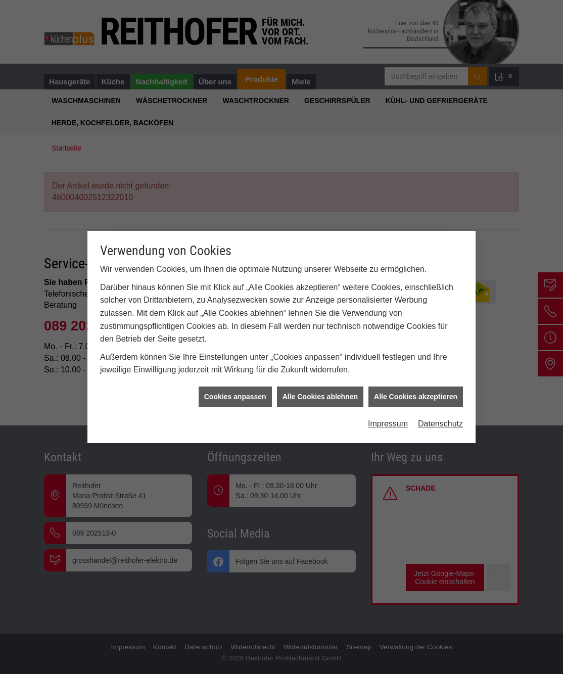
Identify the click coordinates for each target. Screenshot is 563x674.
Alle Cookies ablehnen (320, 393)
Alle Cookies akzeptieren (415, 393)
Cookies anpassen (235, 393)
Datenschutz (440, 419)
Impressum (388, 419)
